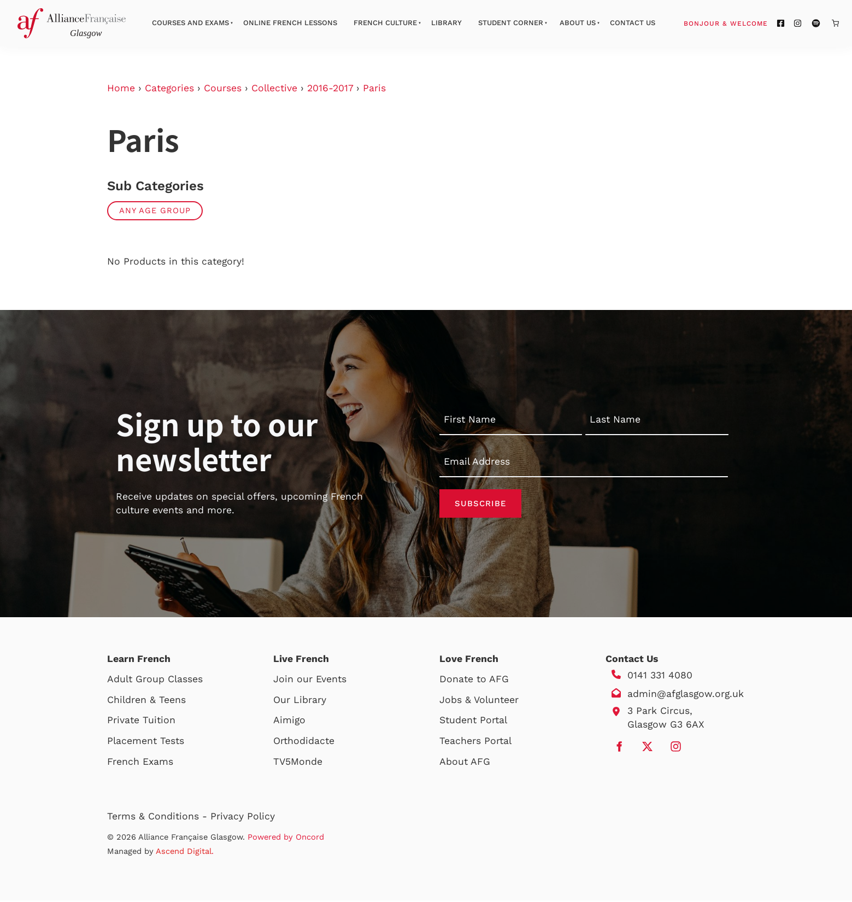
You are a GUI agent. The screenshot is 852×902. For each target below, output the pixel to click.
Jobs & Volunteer (479, 701)
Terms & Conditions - (158, 817)
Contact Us (632, 23)
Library (446, 23)
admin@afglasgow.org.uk (685, 695)
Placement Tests (145, 742)
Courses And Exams (190, 23)
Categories (169, 88)
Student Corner (510, 23)
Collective (274, 88)
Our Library (299, 701)
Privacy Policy (242, 817)
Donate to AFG (474, 680)
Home (121, 88)
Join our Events (309, 680)
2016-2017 (330, 88)
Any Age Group (155, 210)
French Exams (140, 763)
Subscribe (480, 504)
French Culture (385, 23)
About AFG (464, 763)
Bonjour (746, 23)
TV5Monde (297, 763)
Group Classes (169, 680)
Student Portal (473, 722)
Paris (374, 88)
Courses (223, 88)
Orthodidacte (303, 742)
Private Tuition (141, 722)
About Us (578, 23)
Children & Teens (146, 701)
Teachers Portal (475, 742)
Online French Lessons (290, 23)
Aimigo (289, 722)
